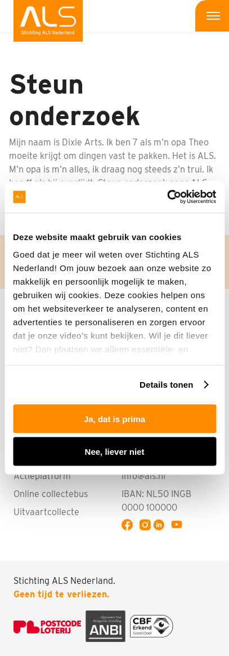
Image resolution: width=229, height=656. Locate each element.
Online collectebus (51, 494)
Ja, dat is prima (114, 418)
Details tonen (166, 384)
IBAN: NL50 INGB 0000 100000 (156, 501)
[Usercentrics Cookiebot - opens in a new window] (167, 197)
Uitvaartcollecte (46, 512)
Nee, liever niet (115, 451)
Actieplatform (42, 476)
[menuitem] (48, 21)
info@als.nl (143, 476)
